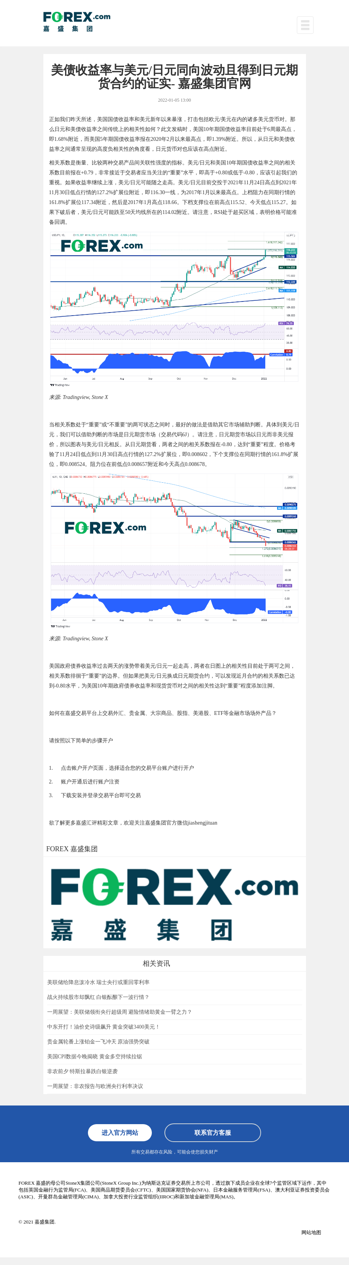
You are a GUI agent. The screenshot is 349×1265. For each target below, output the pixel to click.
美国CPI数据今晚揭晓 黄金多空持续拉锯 (94, 1056)
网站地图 (311, 1232)
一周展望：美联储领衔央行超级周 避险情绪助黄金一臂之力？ (120, 1012)
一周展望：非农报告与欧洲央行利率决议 (95, 1086)
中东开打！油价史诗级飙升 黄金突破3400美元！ (104, 1027)
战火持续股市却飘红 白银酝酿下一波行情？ (98, 997)
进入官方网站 (120, 1132)
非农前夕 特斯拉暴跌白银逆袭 (82, 1071)
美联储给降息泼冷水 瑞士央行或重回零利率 (98, 982)
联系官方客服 (212, 1132)
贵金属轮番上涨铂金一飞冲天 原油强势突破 (98, 1042)
